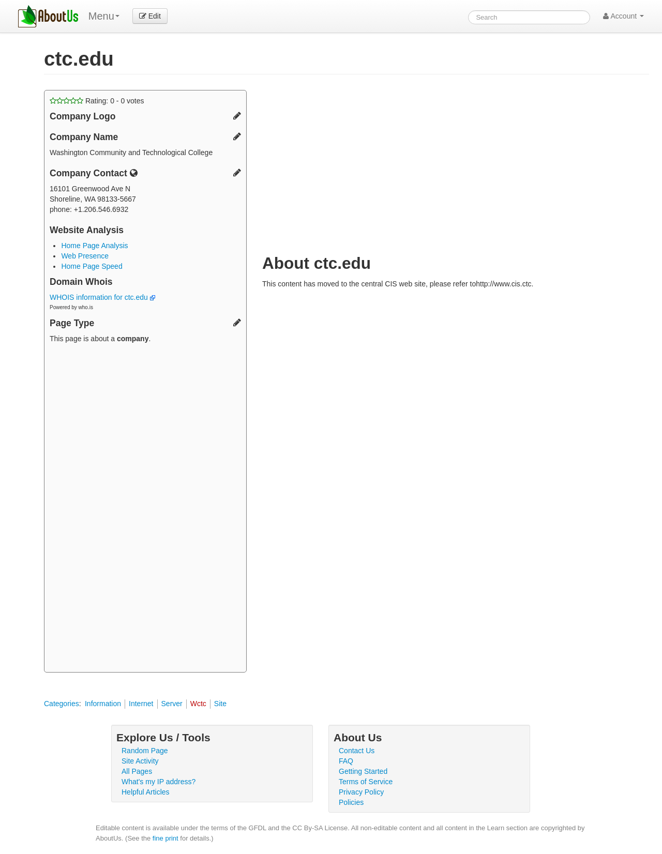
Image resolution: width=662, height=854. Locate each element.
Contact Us (356, 750)
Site (220, 703)
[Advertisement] (145, 509)
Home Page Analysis (94, 245)
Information (103, 703)
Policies (351, 802)
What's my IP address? (158, 781)
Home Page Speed (91, 266)
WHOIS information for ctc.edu (102, 297)
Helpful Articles (146, 792)
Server (172, 703)
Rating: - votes (97, 101)
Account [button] (623, 16)
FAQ (346, 761)
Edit (150, 16)
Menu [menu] (103, 16)
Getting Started (363, 771)
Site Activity (140, 761)
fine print (165, 838)
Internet (141, 703)
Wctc (198, 703)
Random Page (145, 750)
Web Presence (85, 256)
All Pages (137, 771)
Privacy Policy (361, 792)
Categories (61, 703)
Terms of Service (366, 781)
